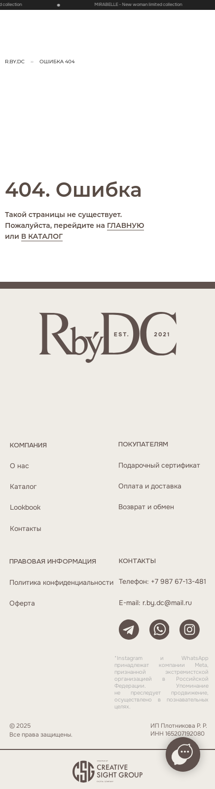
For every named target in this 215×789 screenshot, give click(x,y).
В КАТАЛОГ (42, 236)
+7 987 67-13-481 (178, 581)
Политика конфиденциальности (61, 582)
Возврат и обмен (146, 507)
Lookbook (25, 507)
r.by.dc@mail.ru (167, 603)
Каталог (23, 486)
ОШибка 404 (57, 61)
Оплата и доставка (149, 486)
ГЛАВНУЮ (125, 225)
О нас (19, 466)
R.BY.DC (15, 61)
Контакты (25, 529)
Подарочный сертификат (159, 465)
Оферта (22, 603)
